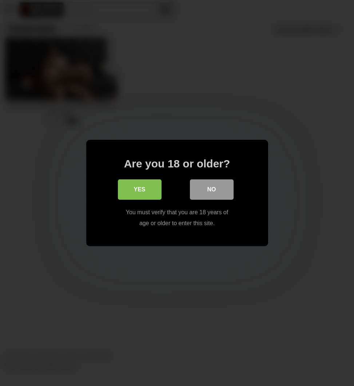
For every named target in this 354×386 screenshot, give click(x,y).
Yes (139, 189)
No (211, 189)
